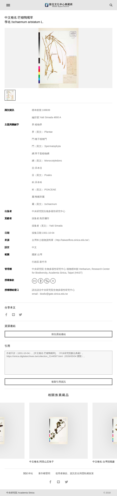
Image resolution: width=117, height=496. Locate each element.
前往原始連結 (58, 334)
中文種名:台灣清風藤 (103, 461)
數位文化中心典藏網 (58, 5)
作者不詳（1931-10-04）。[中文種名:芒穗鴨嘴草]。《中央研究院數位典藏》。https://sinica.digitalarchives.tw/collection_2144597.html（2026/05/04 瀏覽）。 (58, 363)
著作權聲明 (44, 473)
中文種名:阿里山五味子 (41, 461)
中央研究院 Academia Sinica (20, 492)
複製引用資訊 (58, 381)
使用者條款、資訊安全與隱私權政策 (75, 473)
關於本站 (28, 473)
